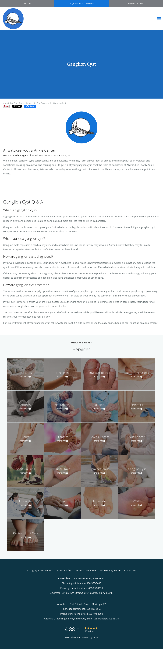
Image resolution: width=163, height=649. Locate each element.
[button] (81, 3)
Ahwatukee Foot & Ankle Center (17, 103)
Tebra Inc (48, 570)
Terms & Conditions (85, 570)
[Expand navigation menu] (158, 19)
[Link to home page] (12, 18)
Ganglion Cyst (59, 103)
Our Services (43, 103)
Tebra (95, 637)
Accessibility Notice (110, 570)
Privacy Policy (64, 570)
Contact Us (130, 570)
